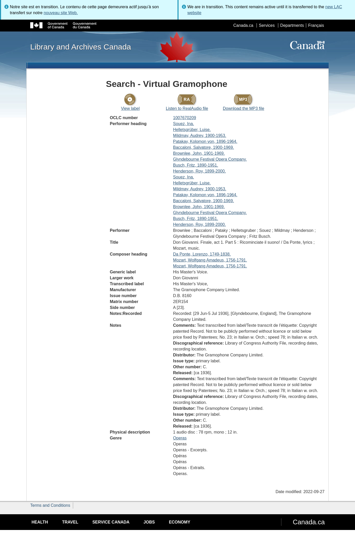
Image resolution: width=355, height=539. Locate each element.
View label (130, 108)
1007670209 (184, 118)
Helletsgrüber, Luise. (192, 129)
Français (316, 25)
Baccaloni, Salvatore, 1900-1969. (203, 147)
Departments (292, 25)
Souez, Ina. (183, 123)
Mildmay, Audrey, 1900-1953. (199, 135)
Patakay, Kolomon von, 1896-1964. (205, 141)
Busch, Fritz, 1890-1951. (195, 165)
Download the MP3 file (243, 108)
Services (267, 25)
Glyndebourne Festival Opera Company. (210, 159)
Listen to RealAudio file (187, 108)
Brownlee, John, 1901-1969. (199, 153)
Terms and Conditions (50, 505)
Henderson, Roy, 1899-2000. (199, 171)
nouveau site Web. (61, 13)
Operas (180, 438)
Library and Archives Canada (80, 46)
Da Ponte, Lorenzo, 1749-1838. (202, 254)
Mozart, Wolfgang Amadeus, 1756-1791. (210, 260)
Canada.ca (243, 25)
